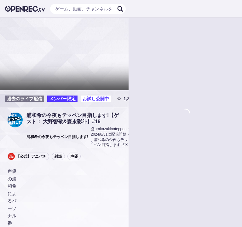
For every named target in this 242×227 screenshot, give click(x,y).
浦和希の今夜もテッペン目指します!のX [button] (109, 142)
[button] (15, 119)
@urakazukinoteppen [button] (109, 129)
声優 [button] (74, 156)
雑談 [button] (58, 156)
